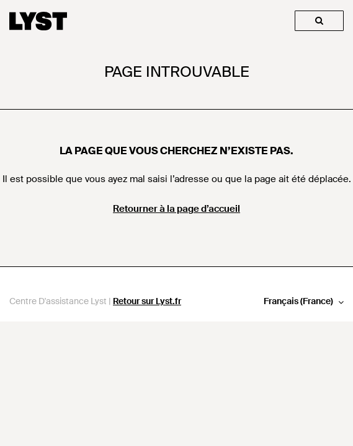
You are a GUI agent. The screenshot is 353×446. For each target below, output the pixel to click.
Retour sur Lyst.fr (147, 301)
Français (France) (299, 301)
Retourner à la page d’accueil (176, 209)
